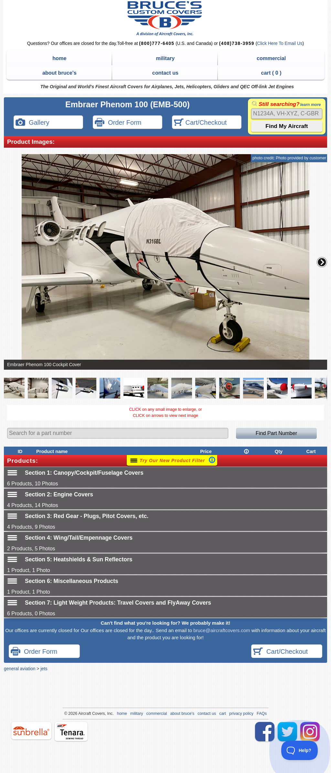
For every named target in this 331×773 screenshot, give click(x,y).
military (165, 58)
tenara (71, 731)
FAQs (262, 713)
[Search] (286, 113)
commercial (271, 58)
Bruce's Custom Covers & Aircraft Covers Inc (165, 18)
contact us (165, 73)
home (59, 58)
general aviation (19, 668)
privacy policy (241, 713)
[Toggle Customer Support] (299, 750)
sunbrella (31, 730)
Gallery (32, 123)
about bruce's (59, 73)
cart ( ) (271, 73)
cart (222, 713)
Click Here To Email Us (279, 43)
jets (43, 668)
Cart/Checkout (200, 123)
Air (80, 713)
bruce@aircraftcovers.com (221, 630)
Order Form (118, 123)
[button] (322, 262)
